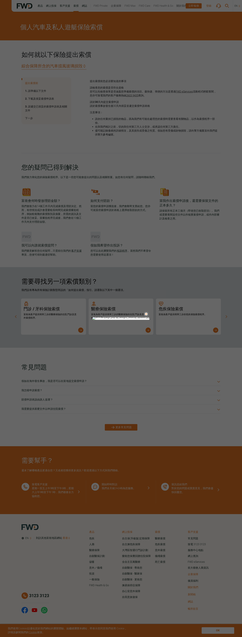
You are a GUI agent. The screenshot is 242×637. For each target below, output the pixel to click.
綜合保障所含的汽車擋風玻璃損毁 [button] (52, 66)
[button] (40, 6)
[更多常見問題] (121, 427)
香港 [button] (65, 537)
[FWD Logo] (24, 6)
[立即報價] (194, 5)
